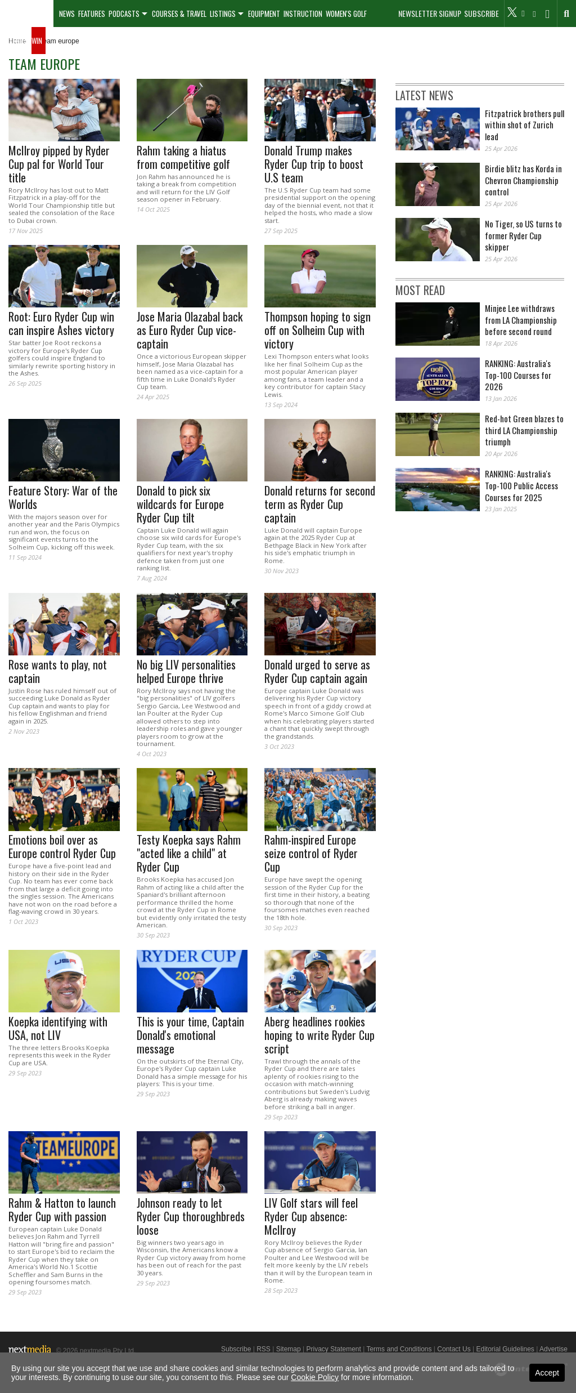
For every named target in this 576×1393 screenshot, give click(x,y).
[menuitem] (26, 13)
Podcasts (124, 13)
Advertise (553, 1349)
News (67, 13)
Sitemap (288, 1349)
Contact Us (453, 1349)
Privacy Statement (333, 1349)
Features (91, 13)
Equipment (264, 13)
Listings (223, 13)
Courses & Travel (179, 13)
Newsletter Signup (429, 13)
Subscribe (481, 13)
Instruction (303, 13)
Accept (547, 1372)
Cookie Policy (315, 1377)
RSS (263, 1349)
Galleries (14, 40)
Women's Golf (346, 13)
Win (37, 40)
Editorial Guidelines (505, 1349)
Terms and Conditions (398, 1349)
